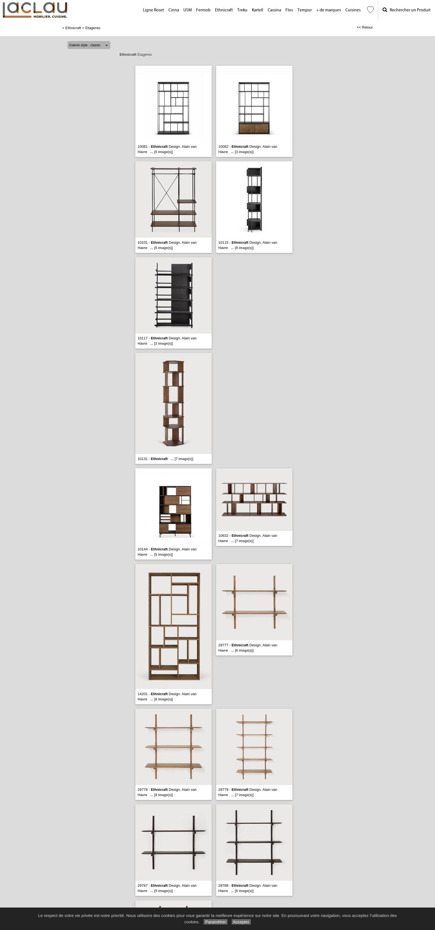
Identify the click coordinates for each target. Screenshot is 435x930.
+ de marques (328, 10)
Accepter (241, 921)
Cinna (173, 10)
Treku (242, 10)
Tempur (304, 10)
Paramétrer (215, 921)
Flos (289, 10)
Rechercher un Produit (407, 9)
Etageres (92, 28)
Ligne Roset (153, 10)
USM (187, 10)
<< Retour (364, 27)
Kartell (257, 10)
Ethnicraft (224, 10)
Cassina (274, 10)
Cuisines (353, 10)
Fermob (203, 10)
